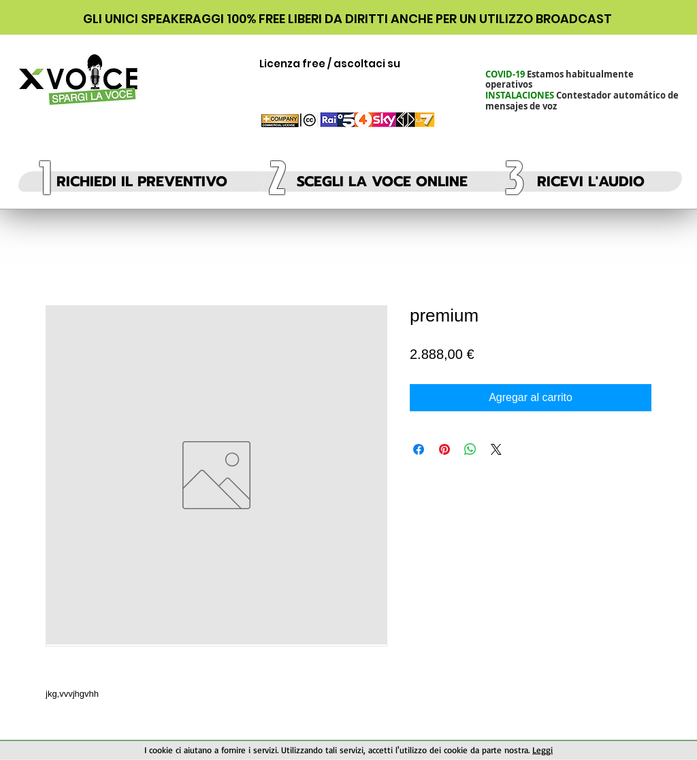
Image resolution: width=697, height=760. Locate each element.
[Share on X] (496, 449)
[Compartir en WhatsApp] (470, 449)
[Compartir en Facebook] (418, 449)
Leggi (542, 749)
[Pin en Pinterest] (444, 449)
